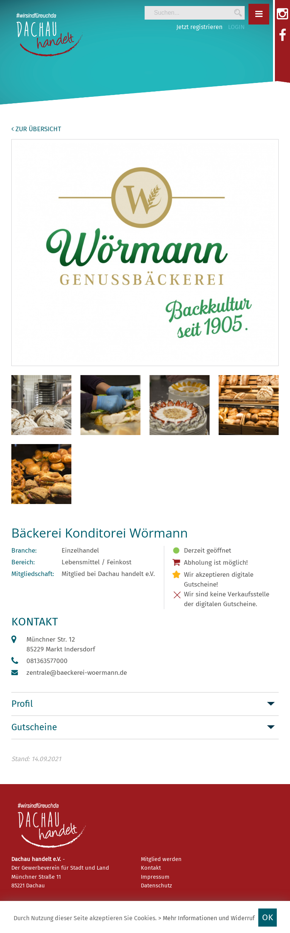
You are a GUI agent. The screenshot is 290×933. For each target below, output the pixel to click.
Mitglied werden (161, 859)
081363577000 (47, 661)
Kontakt (151, 867)
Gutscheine (34, 727)
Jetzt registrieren (199, 27)
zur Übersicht (36, 129)
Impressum (155, 876)
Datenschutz (156, 885)
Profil (22, 704)
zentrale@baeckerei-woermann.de (76, 673)
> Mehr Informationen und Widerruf (206, 918)
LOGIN (236, 27)
